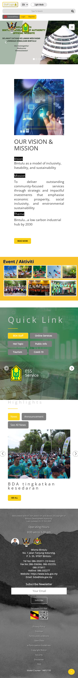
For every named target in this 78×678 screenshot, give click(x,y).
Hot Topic (18, 343)
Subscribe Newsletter (39, 584)
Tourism (17, 352)
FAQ (39, 664)
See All (14, 498)
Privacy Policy (39, 626)
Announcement (34, 416)
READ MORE (22, 241)
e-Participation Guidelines (39, 645)
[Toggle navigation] (72, 27)
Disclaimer (39, 659)
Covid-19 (38, 352)
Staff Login (10, 4)
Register (32, 16)
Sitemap (39, 631)
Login (23, 16)
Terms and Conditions (39, 636)
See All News (18, 425)
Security (39, 654)
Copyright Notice (39, 650)
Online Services (43, 335)
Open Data (39, 640)
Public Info (41, 343)
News (14, 416)
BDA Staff (18, 335)
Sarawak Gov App (39, 608)
